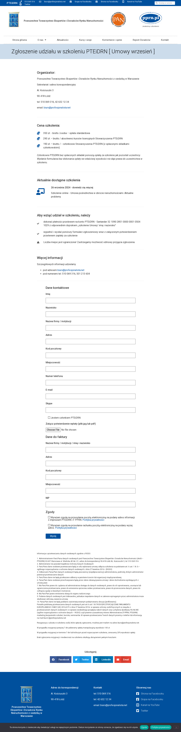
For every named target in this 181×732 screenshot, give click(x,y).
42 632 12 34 (104, 699)
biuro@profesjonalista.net (57, 107)
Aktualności (62, 40)
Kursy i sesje (85, 40)
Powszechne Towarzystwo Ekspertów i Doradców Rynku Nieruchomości (63, 20)
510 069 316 (104, 693)
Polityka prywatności (93, 519)
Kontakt (165, 40)
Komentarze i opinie (112, 40)
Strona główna (19, 40)
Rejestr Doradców (141, 40)
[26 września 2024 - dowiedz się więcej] (40, 192)
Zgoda (144, 727)
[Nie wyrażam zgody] (176, 727)
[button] (60, 659)
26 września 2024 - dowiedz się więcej (73, 187)
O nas (42, 40)
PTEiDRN (12, 3)
